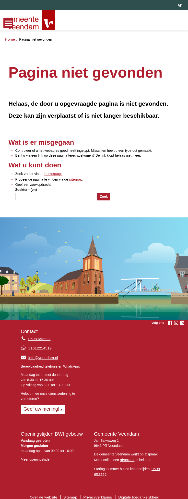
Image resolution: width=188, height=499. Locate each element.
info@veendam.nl (38, 356)
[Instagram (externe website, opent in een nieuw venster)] (176, 322)
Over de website (47, 493)
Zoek (104, 195)
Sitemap (72, 493)
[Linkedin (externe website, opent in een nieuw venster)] (182, 322)
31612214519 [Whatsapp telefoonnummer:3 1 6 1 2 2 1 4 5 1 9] (38, 347)
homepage (52, 173)
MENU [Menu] (8, 23)
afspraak (126, 457)
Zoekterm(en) (26, 188)
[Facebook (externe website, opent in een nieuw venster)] (170, 322)
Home (9, 39)
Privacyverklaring (98, 493)
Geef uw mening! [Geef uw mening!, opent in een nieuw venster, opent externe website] (40, 407)
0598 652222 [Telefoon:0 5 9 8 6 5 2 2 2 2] (38, 338)
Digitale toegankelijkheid (135, 493)
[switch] (180, 5)
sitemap (75, 178)
